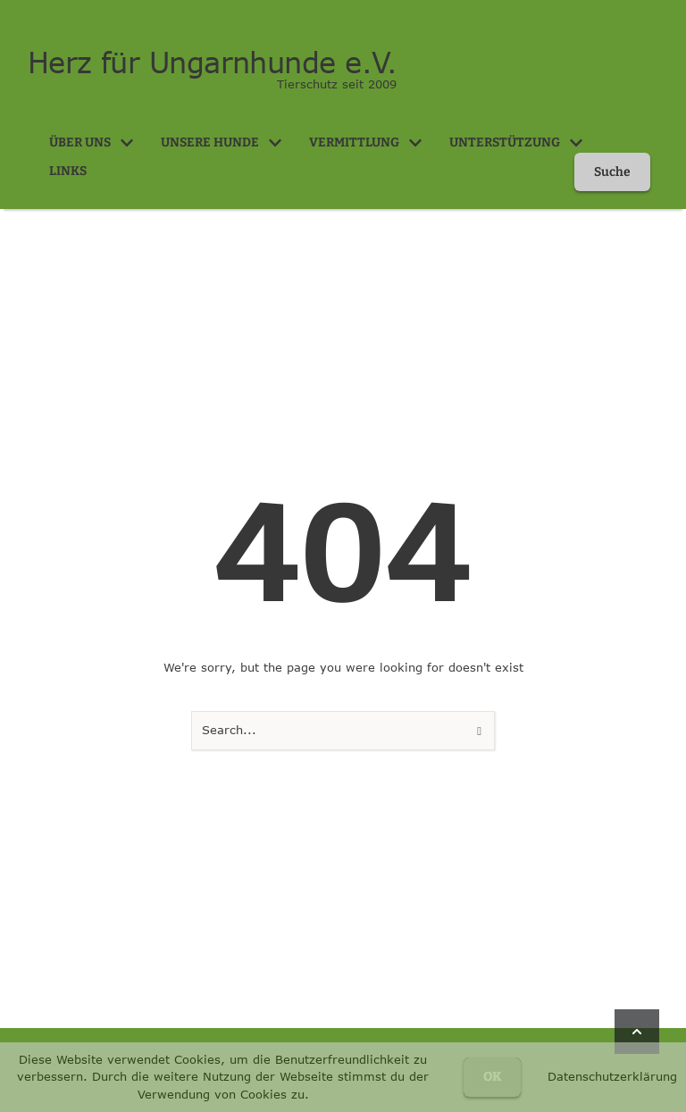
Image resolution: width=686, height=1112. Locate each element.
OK (492, 1076)
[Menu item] (91, 143)
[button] (127, 143)
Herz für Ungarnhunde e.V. (206, 62)
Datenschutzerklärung (612, 1076)
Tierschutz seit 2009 (337, 84)
